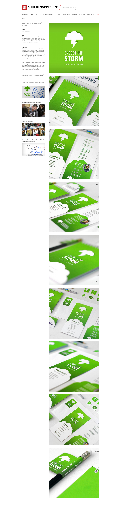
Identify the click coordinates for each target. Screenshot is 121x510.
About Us (25, 14)
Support (74, 14)
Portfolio (38, 14)
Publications (66, 14)
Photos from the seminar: (27, 121)
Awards (57, 14)
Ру (95, 14)
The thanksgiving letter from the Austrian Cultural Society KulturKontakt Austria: (33, 140)
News (31, 14)
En (98, 14)
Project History (48, 14)
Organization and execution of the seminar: (31, 102)
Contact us (90, 14)
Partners (82, 14)
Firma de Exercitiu (26, 31)
